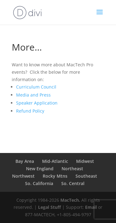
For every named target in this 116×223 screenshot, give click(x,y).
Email (91, 207)
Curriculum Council (36, 87)
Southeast (86, 176)
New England (40, 168)
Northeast (72, 168)
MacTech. (70, 200)
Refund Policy (30, 111)
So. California (39, 183)
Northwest (23, 176)
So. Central (72, 183)
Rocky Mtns (55, 176)
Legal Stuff (49, 207)
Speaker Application (37, 103)
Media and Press (33, 95)
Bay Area (24, 161)
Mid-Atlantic (55, 161)
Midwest (85, 161)
